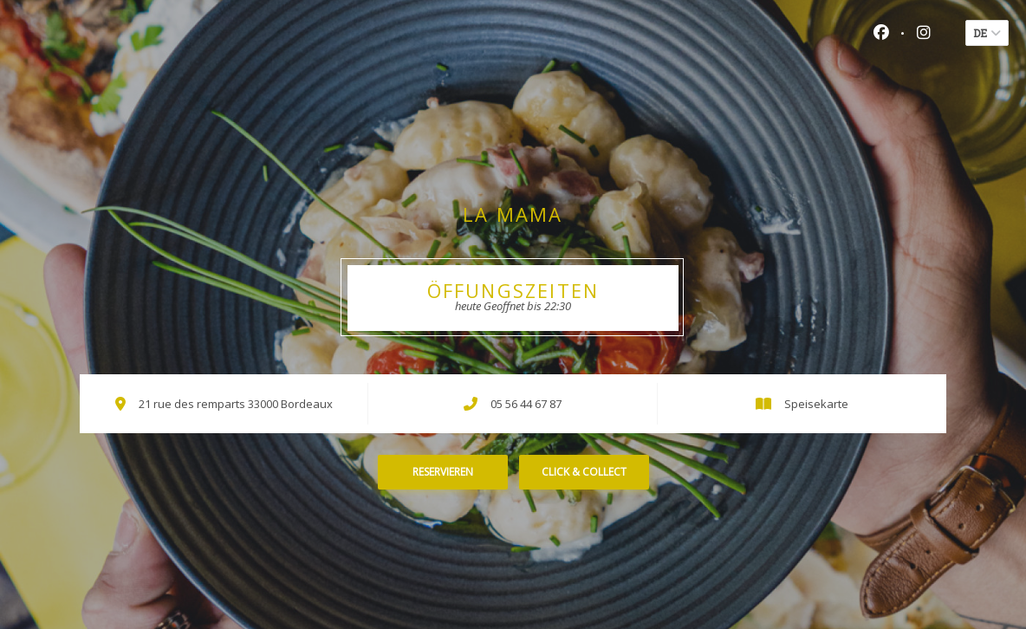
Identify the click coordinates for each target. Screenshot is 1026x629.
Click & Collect (584, 471)
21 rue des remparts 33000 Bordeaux (236, 404)
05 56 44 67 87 (526, 404)
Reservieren (442, 471)
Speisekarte (816, 404)
